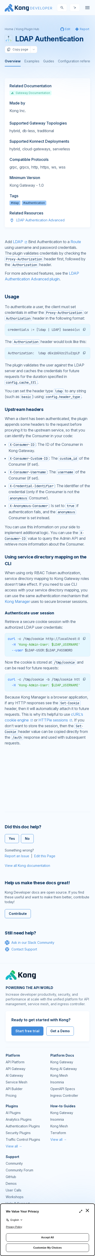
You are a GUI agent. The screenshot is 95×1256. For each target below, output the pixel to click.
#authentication (34, 203)
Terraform (58, 1133)
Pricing (11, 1095)
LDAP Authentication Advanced (40, 220)
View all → (14, 1146)
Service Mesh (16, 1082)
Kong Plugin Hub (27, 29)
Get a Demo (60, 1031)
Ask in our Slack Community (29, 942)
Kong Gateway (61, 1062)
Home (9, 29)
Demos (11, 1183)
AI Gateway (14, 1075)
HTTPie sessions (53, 720)
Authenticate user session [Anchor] (29, 613)
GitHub (11, 1177)
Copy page (17, 49)
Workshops (15, 1197)
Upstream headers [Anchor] (24, 409)
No (27, 838)
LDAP (18, 241)
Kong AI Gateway (63, 1069)
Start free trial (27, 1031)
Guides (48, 61)
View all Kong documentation (27, 865)
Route (76, 241)
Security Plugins (18, 1133)
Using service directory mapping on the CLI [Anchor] (45, 560)
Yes (12, 838)
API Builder (14, 1089)
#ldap (15, 203)
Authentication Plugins (23, 1126)
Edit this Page (44, 856)
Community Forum (19, 1170)
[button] (84, 329)
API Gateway (15, 1069)
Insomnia (57, 1082)
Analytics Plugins (19, 1119)
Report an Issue (17, 856)
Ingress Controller (64, 1095)
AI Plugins (13, 1113)
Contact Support (21, 949)
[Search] (62, 7)
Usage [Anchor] (12, 297)
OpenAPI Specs (62, 1089)
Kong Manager (17, 601)
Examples (31, 61)
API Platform (15, 1062)
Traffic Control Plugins (23, 1139)
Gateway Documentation (30, 93)
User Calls (13, 1190)
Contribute (18, 914)
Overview (13, 61)
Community (14, 1163)
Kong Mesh (59, 1075)
